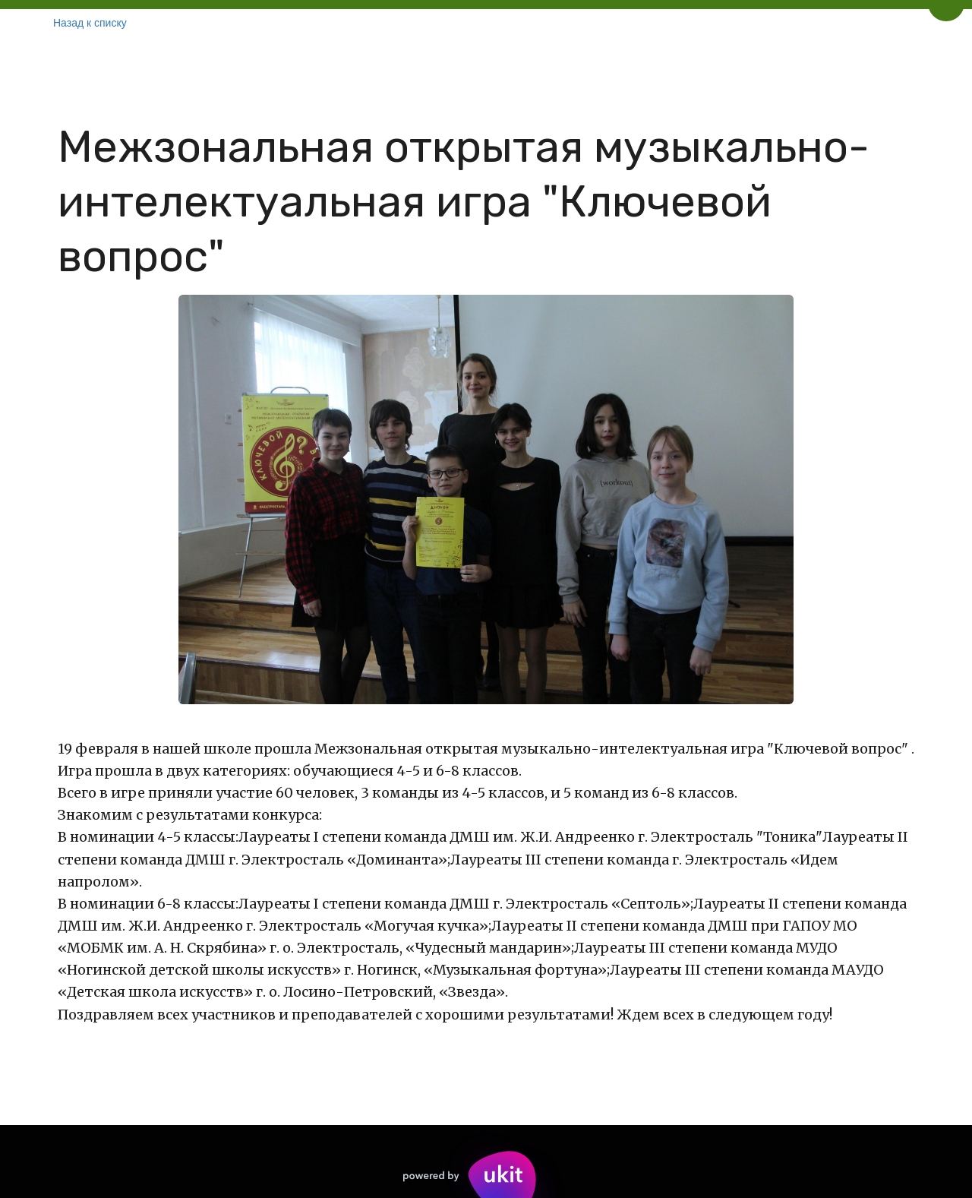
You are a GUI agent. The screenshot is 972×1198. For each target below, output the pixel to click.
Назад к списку (90, 23)
